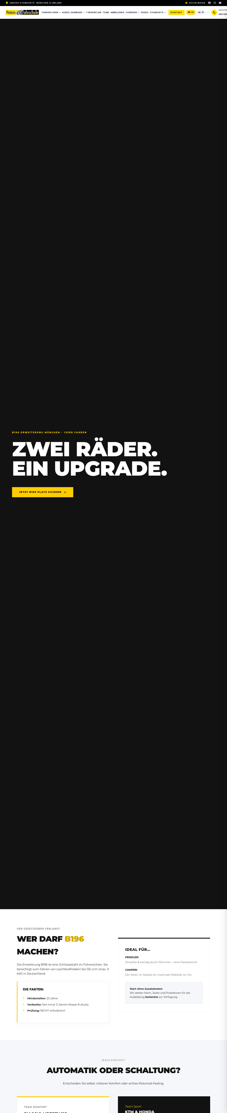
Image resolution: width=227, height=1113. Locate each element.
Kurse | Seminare (73, 12)
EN (201, 12)
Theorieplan (93, 12)
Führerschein (51, 12)
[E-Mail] (220, 3)
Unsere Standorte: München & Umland (36, 3)
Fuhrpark (132, 12)
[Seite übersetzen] (208, 12)
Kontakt (176, 12)
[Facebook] (209, 3)
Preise (144, 12)
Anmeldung (117, 12)
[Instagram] (215, 3)
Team (106, 12)
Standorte (158, 12)
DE (191, 12)
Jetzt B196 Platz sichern (42, 492)
